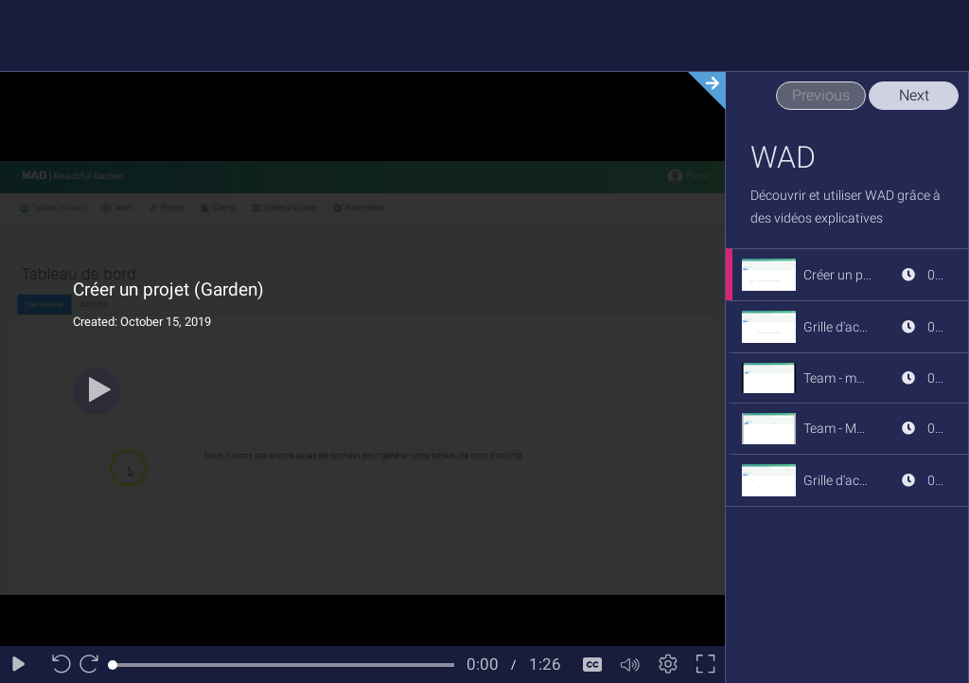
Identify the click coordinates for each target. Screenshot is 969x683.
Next (914, 95)
